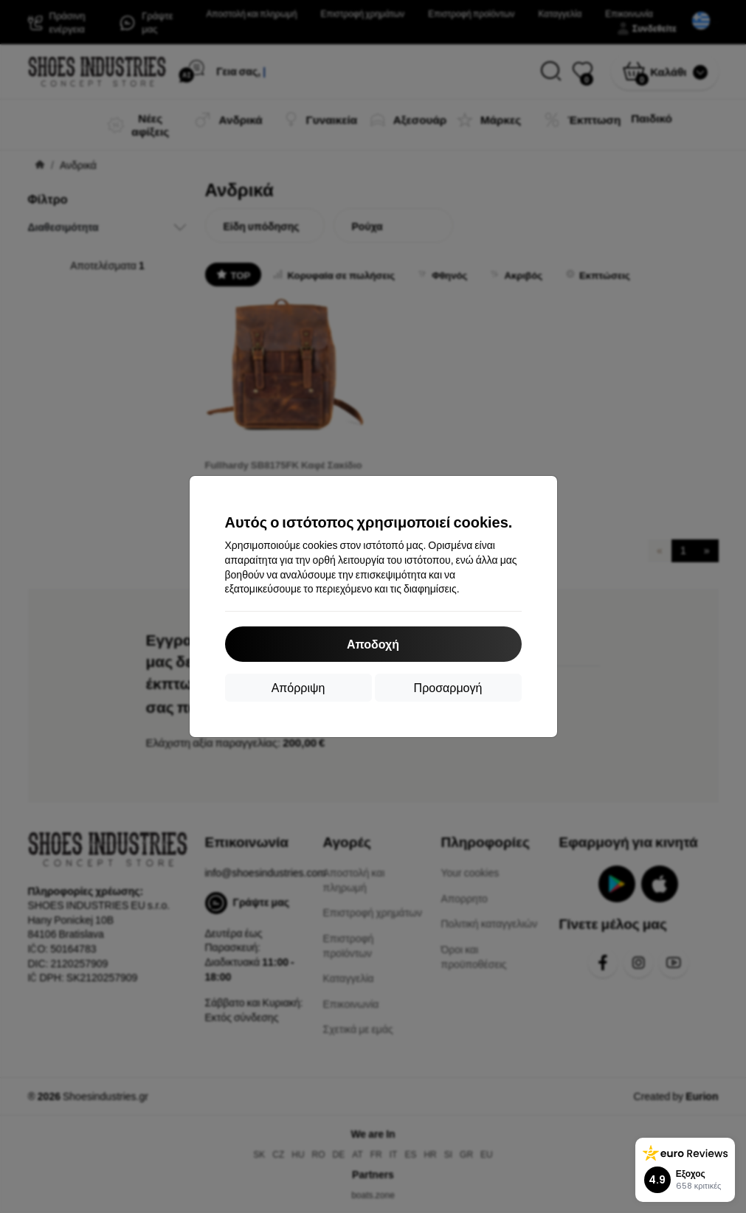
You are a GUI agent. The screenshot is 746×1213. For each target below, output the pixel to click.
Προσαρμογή (448, 687)
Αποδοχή (373, 644)
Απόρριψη (298, 687)
